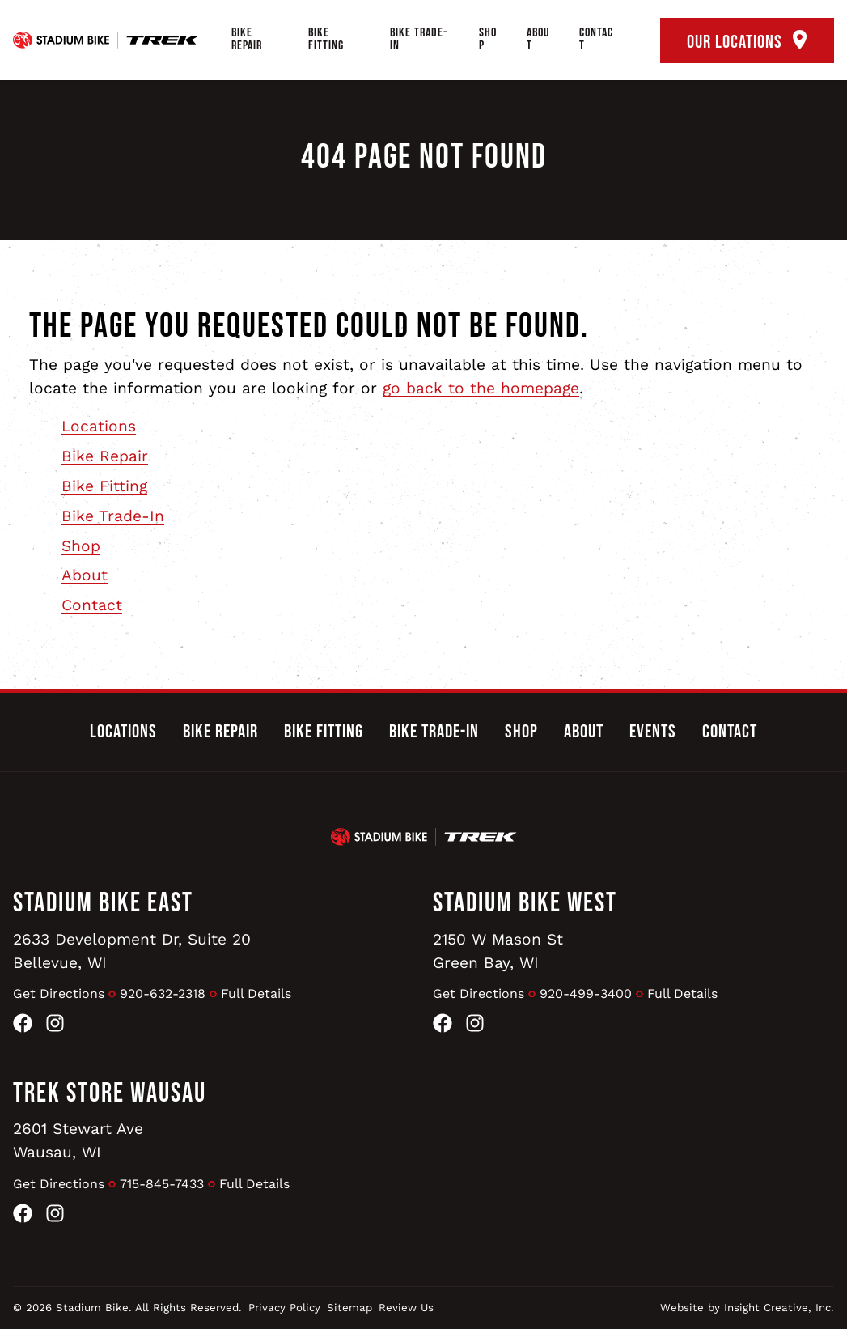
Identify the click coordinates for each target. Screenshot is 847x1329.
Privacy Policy (284, 1307)
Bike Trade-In (418, 39)
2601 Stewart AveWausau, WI (78, 1140)
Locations (98, 426)
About (538, 39)
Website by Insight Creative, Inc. (747, 1307)
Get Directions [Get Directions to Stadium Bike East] (58, 993)
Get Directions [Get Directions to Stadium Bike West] (478, 993)
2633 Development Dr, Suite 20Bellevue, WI (132, 951)
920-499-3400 (586, 993)
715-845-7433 (162, 1183)
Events (652, 731)
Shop (488, 39)
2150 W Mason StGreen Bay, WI (498, 951)
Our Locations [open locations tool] (747, 41)
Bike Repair (246, 39)
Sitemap (349, 1307)
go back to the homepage (481, 388)
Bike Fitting (326, 39)
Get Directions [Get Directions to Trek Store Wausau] (58, 1183)
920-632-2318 (162, 993)
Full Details (256, 993)
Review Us (406, 1307)
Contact (596, 39)
